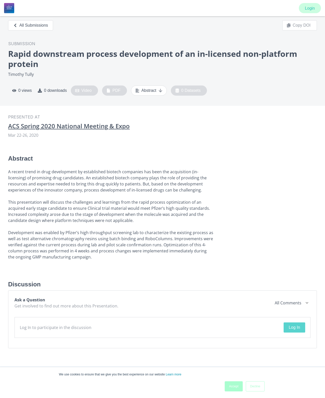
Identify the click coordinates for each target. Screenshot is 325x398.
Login (310, 8)
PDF (113, 90)
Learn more (173, 374)
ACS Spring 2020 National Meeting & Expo (69, 126)
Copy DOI (299, 25)
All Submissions (30, 25)
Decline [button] (255, 386)
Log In (294, 327)
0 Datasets (188, 90)
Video (83, 90)
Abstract (148, 90)
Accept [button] (233, 386)
